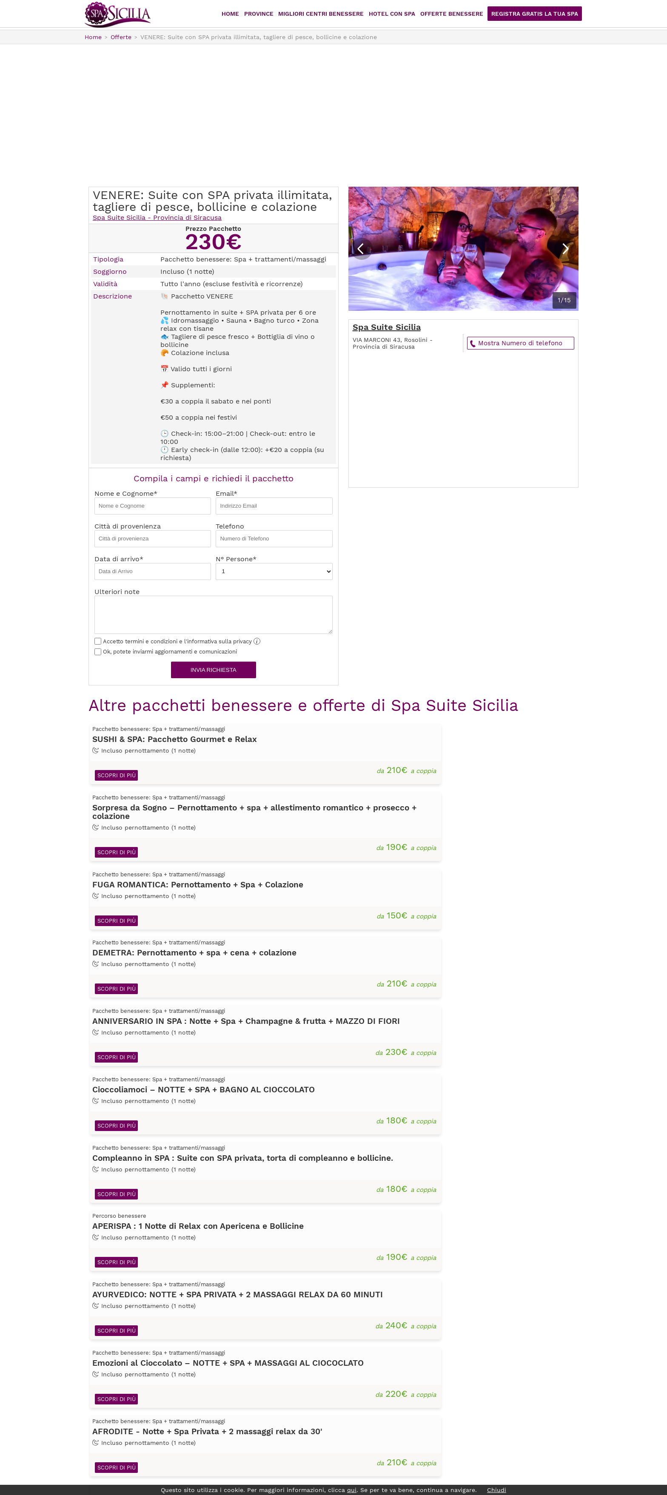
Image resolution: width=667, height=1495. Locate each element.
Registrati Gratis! (502, 1351)
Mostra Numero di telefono (520, 343)
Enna (359, 1380)
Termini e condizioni (249, 1415)
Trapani (363, 1439)
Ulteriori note (213, 611)
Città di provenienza (152, 534)
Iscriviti (227, 1391)
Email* (274, 501)
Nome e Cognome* (152, 501)
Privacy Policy (239, 1403)
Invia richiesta (214, 670)
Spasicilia (118, 15)
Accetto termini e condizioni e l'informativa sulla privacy (177, 641)
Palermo (364, 1403)
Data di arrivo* (152, 567)
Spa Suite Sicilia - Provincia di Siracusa (157, 218)
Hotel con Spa (403, 14)
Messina (364, 1391)
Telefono (274, 534)
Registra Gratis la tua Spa (537, 14)
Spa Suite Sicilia (387, 327)
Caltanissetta (372, 1356)
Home (248, 14)
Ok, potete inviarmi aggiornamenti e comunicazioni (165, 651)
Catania (363, 1368)
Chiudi (496, 1489)
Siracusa (365, 1427)
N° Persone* (274, 567)
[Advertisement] (333, 114)
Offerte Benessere (459, 14)
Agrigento (367, 1344)
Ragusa (362, 1415)
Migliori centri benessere (335, 14)
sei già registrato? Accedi (502, 1366)
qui (351, 1489)
